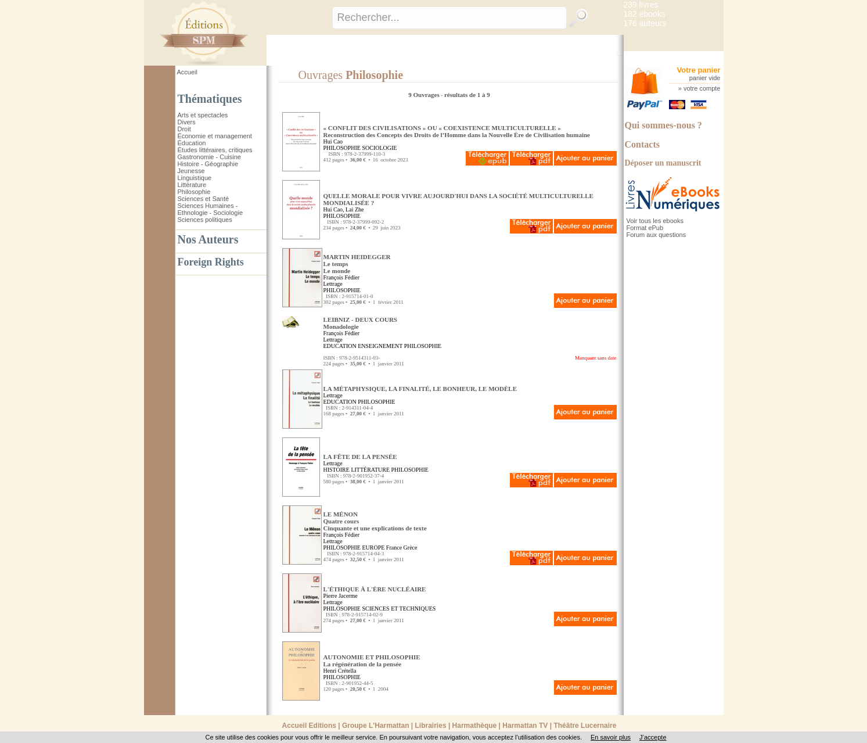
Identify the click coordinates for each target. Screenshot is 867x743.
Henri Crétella (340, 670)
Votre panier (699, 70)
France (394, 547)
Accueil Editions (309, 726)
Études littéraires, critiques (215, 149)
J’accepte (652, 737)
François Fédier (341, 277)
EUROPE (373, 547)
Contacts (642, 144)
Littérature (192, 184)
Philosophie (194, 191)
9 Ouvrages (424, 94)
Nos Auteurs (208, 239)
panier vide (705, 77)
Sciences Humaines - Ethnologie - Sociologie (210, 209)
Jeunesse (191, 170)
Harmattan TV (525, 726)
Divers (187, 122)
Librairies (431, 726)
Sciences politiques (205, 219)
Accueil (187, 72)
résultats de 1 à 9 (467, 94)
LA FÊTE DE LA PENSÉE (360, 456)
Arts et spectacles (203, 115)
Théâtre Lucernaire (584, 726)
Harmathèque (474, 726)
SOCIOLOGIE (379, 148)
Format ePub (645, 227)
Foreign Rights (211, 262)
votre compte (702, 88)
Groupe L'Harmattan (375, 726)
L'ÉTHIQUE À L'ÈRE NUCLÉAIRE (374, 589)
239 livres (641, 4)
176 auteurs (645, 23)
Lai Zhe (355, 209)
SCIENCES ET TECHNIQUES (399, 608)
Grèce (411, 547)
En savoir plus (611, 737)
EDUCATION (340, 346)
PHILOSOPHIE (342, 148)
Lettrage (333, 284)
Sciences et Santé (203, 198)
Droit (184, 128)
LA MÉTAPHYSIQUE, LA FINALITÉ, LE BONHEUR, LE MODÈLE (420, 388)
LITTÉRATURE (370, 469)
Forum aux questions (656, 234)
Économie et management (215, 135)
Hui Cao (333, 141)
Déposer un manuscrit (663, 163)
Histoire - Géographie (208, 163)
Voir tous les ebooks (655, 220)
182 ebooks (644, 14)
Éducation (192, 142)
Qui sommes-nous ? (663, 125)
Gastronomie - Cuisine (209, 156)
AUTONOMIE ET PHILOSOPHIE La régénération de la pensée (371, 660)
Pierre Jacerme (340, 596)
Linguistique (195, 177)
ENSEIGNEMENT (380, 346)
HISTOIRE (336, 469)
